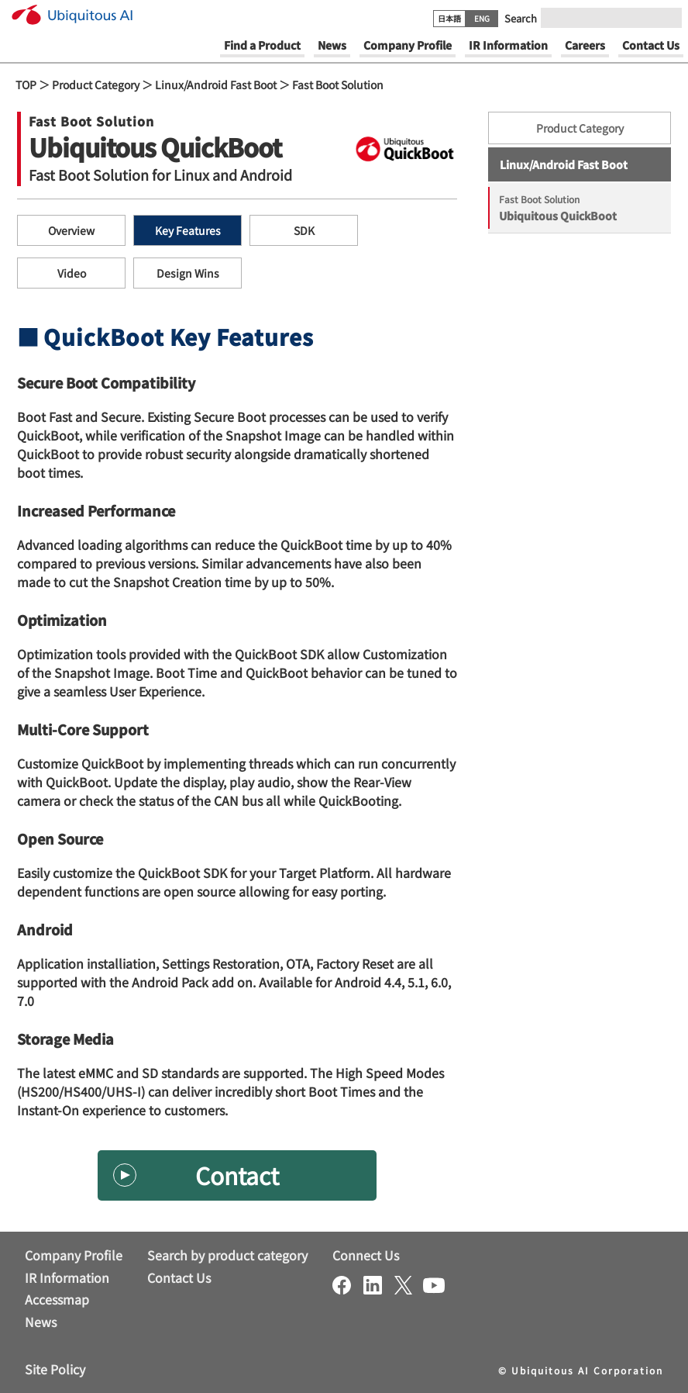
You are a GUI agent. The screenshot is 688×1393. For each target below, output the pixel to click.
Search (520, 18)
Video (71, 273)
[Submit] (665, 17)
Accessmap (57, 1299)
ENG (482, 18)
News (41, 1321)
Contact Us (179, 1277)
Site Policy (55, 1369)
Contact (237, 1175)
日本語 (449, 18)
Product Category (95, 84)
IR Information (67, 1277)
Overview (71, 230)
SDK (304, 230)
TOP (25, 84)
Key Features (188, 230)
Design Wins (188, 273)
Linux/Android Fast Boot (216, 84)
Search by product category (227, 1255)
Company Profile (73, 1255)
